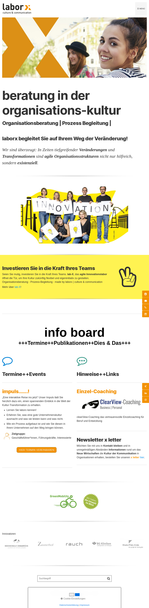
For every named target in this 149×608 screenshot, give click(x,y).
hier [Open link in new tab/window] (142, 457)
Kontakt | (69, 593)
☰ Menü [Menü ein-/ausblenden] (141, 9)
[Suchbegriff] (74, 578)
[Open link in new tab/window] (112, 404)
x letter (95, 593)
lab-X (18, 287)
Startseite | (56, 593)
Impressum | (82, 593)
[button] (37, 450)
